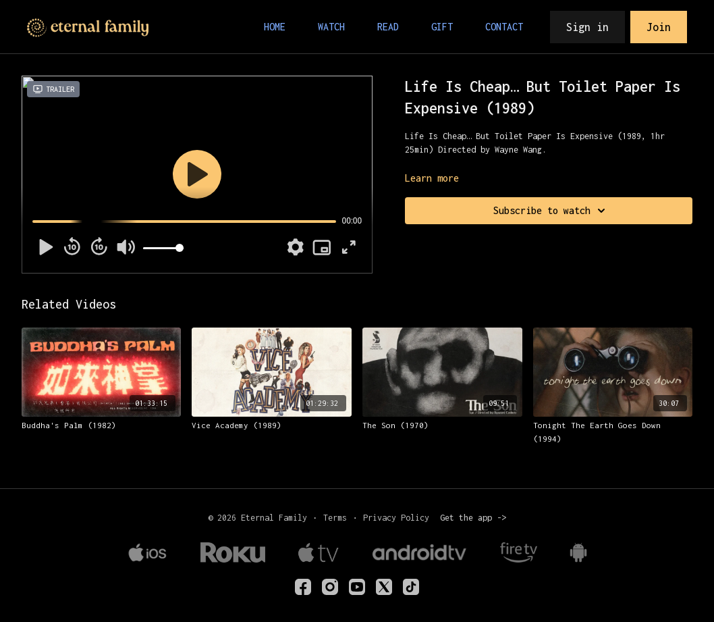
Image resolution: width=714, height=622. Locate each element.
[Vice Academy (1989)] (272, 425)
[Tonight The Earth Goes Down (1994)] (613, 432)
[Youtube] (357, 587)
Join (659, 27)
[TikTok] (410, 587)
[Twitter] (383, 587)
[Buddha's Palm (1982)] (102, 425)
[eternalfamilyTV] (303, 587)
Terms (335, 518)
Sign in (587, 27)
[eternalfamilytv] (330, 587)
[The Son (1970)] (442, 425)
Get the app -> (473, 518)
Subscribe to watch (551, 211)
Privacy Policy (396, 518)
